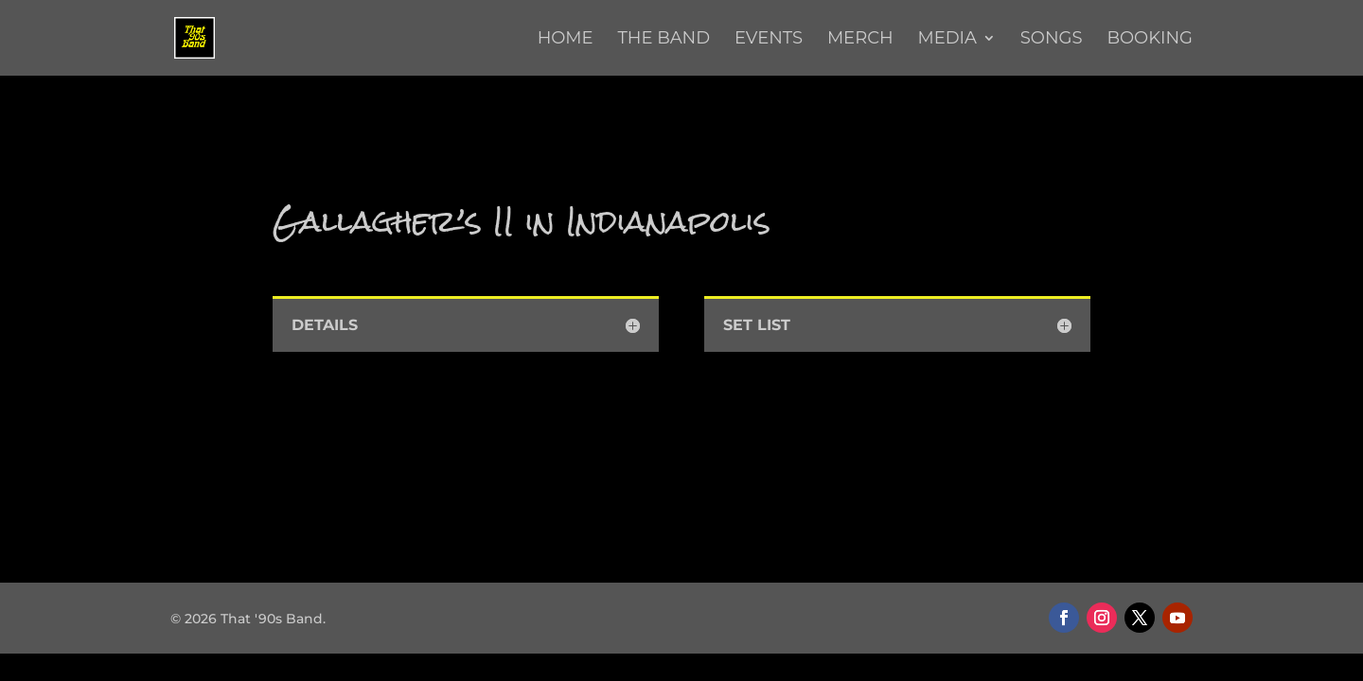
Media (946, 39)
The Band (663, 39)
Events (769, 39)
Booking (1149, 39)
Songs (1051, 39)
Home (565, 39)
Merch (860, 39)
